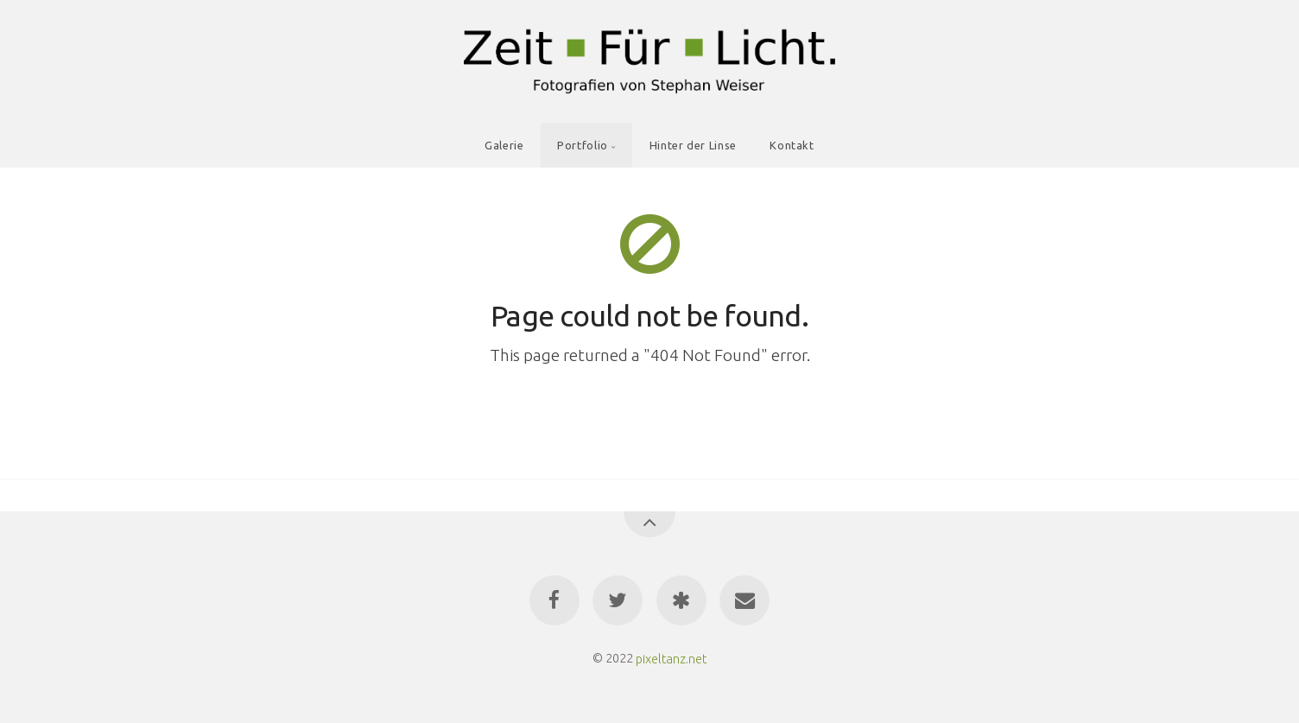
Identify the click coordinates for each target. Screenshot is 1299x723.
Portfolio (582, 145)
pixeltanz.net (671, 658)
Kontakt (792, 145)
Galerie (504, 145)
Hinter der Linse (693, 145)
